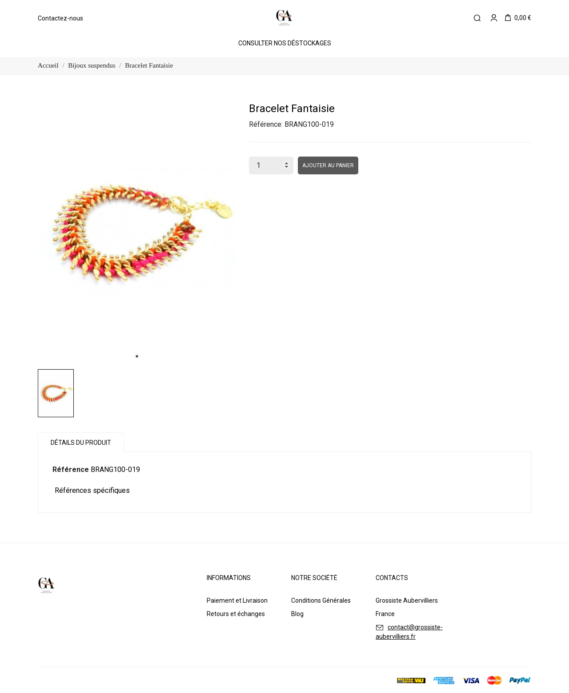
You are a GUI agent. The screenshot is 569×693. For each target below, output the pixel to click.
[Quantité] (271, 165)
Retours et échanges (236, 613)
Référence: (266, 124)
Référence (70, 469)
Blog (297, 613)
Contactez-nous (60, 18)
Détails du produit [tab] (81, 442)
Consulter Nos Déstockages (284, 43)
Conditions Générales (321, 600)
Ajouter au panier (328, 165)
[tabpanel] (137, 233)
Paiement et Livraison (237, 600)
